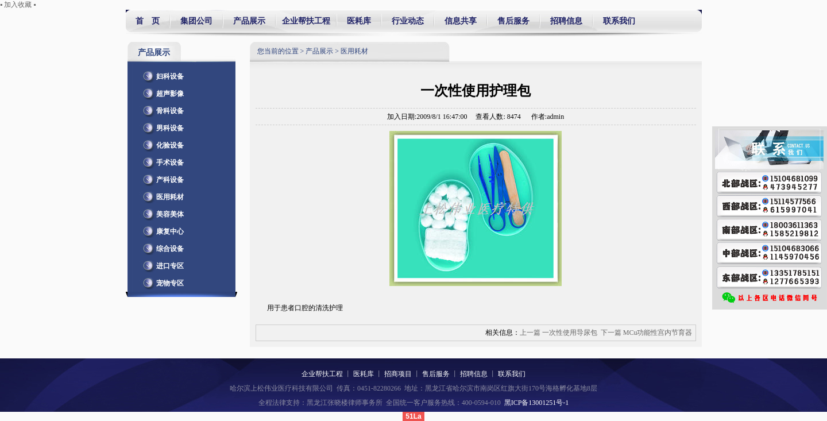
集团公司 (196, 21)
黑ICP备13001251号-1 (536, 403)
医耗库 (359, 21)
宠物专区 (161, 281)
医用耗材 (161, 194)
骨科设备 (161, 108)
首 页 (148, 21)
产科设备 (161, 177)
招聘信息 (566, 21)
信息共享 (460, 21)
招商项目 (398, 374)
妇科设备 (161, 74)
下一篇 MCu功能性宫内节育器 (647, 333)
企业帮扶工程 (306, 21)
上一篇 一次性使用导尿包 (558, 333)
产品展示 (249, 21)
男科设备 (161, 125)
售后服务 (513, 21)
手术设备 (161, 160)
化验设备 (161, 143)
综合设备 (161, 246)
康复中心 (161, 229)
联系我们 (617, 21)
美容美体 (161, 212)
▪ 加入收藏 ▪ (18, 5)
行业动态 (408, 21)
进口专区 (161, 263)
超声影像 (161, 91)
